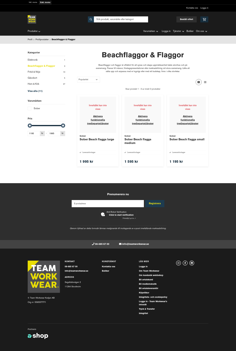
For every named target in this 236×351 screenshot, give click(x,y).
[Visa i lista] (205, 82)
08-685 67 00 (102, 244)
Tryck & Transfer (147, 309)
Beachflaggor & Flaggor (63, 40)
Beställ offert (186, 19)
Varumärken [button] (150, 31)
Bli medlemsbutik (148, 284)
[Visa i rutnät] (199, 82)
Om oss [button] (201, 31)
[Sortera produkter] (88, 80)
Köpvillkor (144, 293)
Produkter (34, 31)
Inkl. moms (33, 2)
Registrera (155, 204)
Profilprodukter (42, 40)
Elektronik (46, 60)
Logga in (204, 8)
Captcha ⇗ (129, 218)
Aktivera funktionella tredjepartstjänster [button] (98, 120)
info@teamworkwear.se (135, 244)
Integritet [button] (143, 313)
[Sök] (118, 19)
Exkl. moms (45, 2)
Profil (30, 40)
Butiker (190, 31)
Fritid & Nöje (46, 72)
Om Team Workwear (149, 271)
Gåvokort (46, 78)
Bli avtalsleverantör (148, 288)
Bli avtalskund (146, 280)
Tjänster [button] (178, 31)
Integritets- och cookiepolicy (153, 297)
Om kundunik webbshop (151, 275)
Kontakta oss (192, 8)
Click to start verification (121, 215)
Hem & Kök (46, 84)
